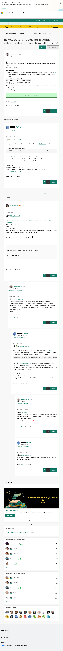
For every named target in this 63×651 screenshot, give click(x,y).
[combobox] (41, 23)
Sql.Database (42, 144)
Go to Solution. (34, 95)
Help (50, 20)
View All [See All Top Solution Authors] (8, 567)
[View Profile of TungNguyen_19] (14, 54)
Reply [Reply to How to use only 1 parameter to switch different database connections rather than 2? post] (53, 111)
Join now (4, 8)
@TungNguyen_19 (16, 139)
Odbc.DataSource (16, 157)
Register (38, 20)
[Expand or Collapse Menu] (2, 17)
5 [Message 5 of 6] (21, 426)
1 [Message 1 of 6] (10, 105)
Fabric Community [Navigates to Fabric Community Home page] (18, 13)
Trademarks (3, 642)
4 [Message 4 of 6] (10, 176)
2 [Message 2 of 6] (10, 269)
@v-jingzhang (24, 412)
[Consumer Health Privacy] (21, 645)
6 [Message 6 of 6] (21, 464)
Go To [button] (55, 20)
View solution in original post (14, 171)
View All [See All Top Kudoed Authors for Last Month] (8, 601)
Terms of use (4, 639)
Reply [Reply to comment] (53, 182)
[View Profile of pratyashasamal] (14, 205)
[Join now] (10, 515)
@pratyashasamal (18, 299)
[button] (42, 47)
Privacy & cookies (5, 637)
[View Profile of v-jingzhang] (18, 127)
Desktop (50, 33)
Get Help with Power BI (35, 33)
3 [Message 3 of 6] (14, 317)
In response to (12, 130)
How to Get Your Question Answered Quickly (17, 533)
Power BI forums (10, 33)
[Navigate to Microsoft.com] (5, 13)
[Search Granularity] (15, 23)
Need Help (13, 101)
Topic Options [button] (52, 47)
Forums (21, 33)
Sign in (44, 20)
